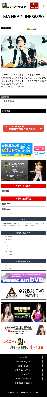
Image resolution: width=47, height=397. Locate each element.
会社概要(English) (23, 362)
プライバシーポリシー (23, 370)
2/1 (4, 243)
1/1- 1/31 (7, 265)
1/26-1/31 (7, 240)
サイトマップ (23, 374)
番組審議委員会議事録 (23, 383)
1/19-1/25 (7, 237)
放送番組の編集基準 (23, 379)
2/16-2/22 (7, 252)
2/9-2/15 (7, 249)
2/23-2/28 (7, 255)
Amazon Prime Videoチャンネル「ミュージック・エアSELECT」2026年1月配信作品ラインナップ (23, 225)
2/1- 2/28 (7, 268)
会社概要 (23, 357)
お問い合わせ (23, 366)
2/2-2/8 (6, 246)
